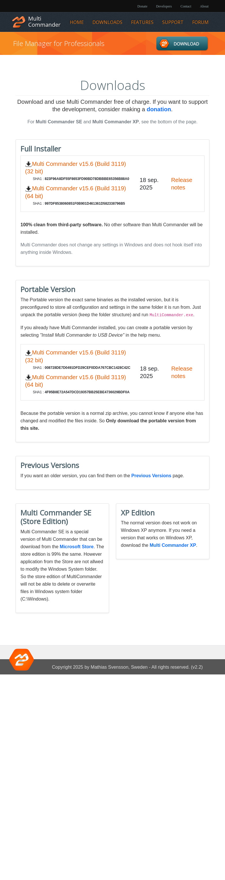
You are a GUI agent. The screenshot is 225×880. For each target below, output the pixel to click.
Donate (142, 6)
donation (159, 109)
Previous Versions (151, 475)
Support (172, 22)
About (204, 6)
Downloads (107, 22)
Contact (186, 6)
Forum (200, 22)
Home (77, 22)
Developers (164, 6)
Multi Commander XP (173, 545)
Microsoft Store (76, 546)
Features (142, 22)
